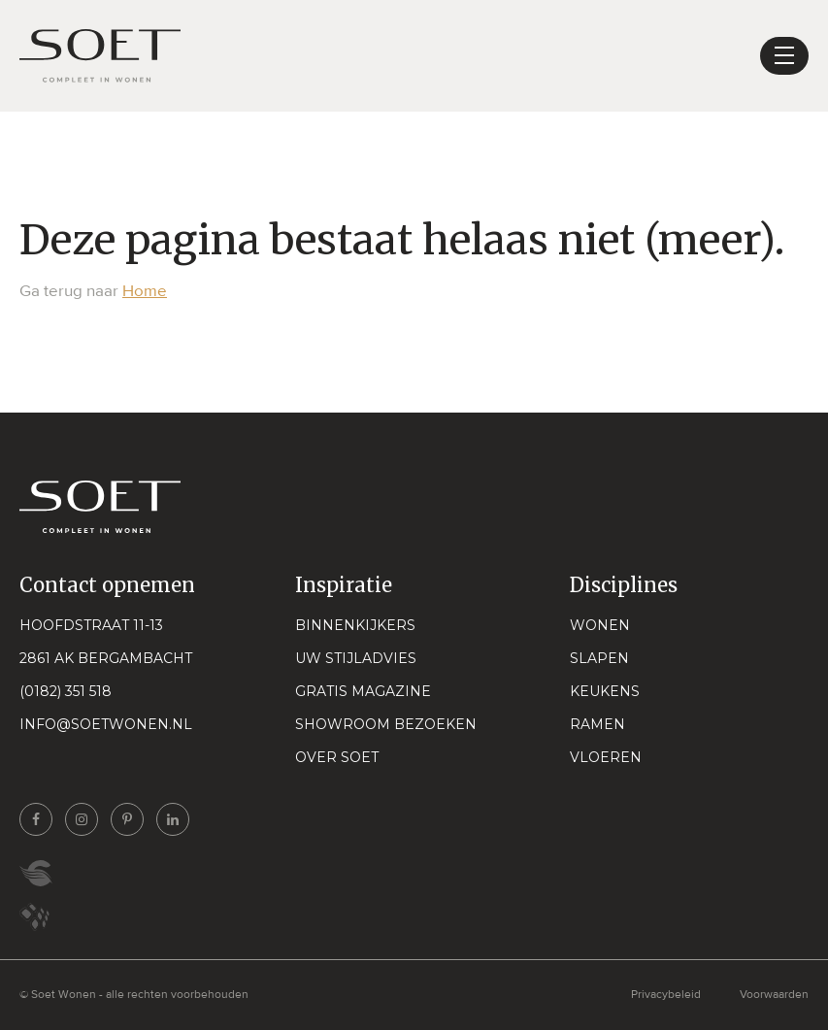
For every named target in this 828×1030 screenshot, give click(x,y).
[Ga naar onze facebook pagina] (35, 819)
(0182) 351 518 (65, 691)
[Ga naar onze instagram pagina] (81, 819)
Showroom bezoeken (386, 724)
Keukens (605, 691)
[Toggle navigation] (784, 56)
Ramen (597, 724)
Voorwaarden (774, 994)
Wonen (600, 625)
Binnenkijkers (355, 625)
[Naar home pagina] (100, 56)
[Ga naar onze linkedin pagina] (172, 819)
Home (144, 291)
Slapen (599, 658)
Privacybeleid (666, 994)
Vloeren (606, 757)
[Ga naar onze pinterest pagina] (127, 819)
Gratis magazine (363, 691)
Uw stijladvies (355, 658)
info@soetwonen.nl (105, 724)
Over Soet (337, 757)
